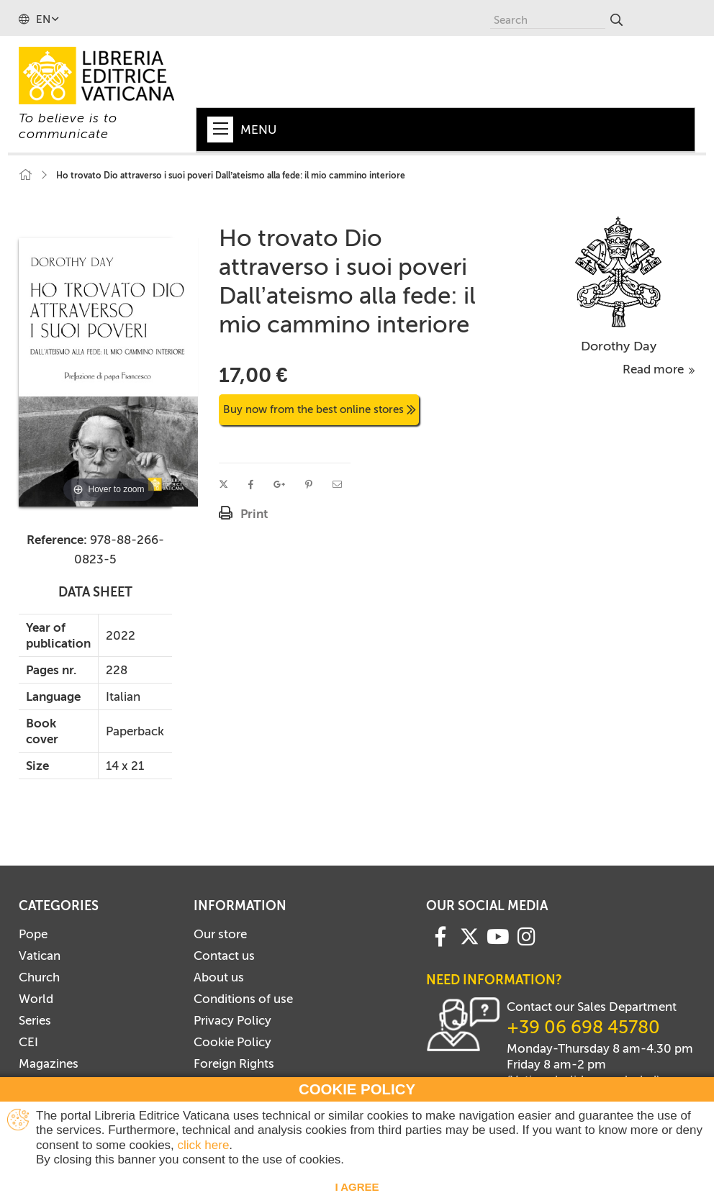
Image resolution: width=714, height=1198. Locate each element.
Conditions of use (243, 998)
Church (39, 977)
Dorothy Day (618, 346)
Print (254, 514)
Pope (33, 934)
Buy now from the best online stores (319, 409)
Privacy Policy (232, 1020)
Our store (220, 934)
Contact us (224, 955)
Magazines (48, 1063)
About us (219, 977)
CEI (28, 1042)
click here (204, 1145)
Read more (659, 369)
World (36, 998)
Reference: (57, 539)
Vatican (39, 955)
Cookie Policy (232, 1042)
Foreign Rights (234, 1063)
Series (35, 1020)
